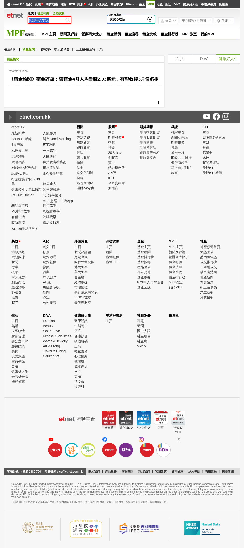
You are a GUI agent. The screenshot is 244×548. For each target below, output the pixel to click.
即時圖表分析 (150, 153)
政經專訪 (18, 162)
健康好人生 (190, 4)
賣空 (111, 163)
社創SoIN (144, 315)
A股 (90, 4)
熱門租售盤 (208, 257)
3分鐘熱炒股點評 (24, 168)
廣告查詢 (127, 471)
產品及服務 (51, 222)
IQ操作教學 (51, 211)
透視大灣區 (85, 183)
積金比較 (149, 34)
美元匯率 (81, 272)
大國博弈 (49, 156)
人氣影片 (49, 133)
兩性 (77, 371)
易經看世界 (19, 150)
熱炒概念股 (116, 168)
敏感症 (79, 361)
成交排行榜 (208, 262)
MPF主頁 (48, 34)
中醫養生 (81, 326)
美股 (80, 4)
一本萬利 (49, 150)
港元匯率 (81, 267)
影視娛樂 (18, 346)
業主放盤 (207, 292)
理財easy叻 (85, 188)
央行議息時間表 (86, 292)
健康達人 (49, 184)
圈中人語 (144, 331)
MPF (150, 4)
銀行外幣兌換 (84, 262)
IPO (111, 178)
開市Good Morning (57, 139)
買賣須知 (207, 282)
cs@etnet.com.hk (71, 471)
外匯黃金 (102, 4)
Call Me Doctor (22, 195)
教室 (174, 173)
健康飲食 (81, 336)
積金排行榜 (169, 34)
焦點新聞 (83, 142)
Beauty (48, 326)
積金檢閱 (28, 49)
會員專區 (18, 361)
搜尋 (80, 178)
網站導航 (194, 471)
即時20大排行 (181, 158)
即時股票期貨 (150, 137)
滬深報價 (49, 262)
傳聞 (80, 163)
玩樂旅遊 (18, 356)
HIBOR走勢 (83, 297)
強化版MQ (126, 427)
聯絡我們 (144, 471)
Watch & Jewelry (55, 341)
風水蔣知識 (51, 168)
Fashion (49, 321)
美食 (14, 351)
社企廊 (142, 341)
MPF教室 (189, 34)
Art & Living (51, 346)
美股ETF (209, 168)
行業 (111, 148)
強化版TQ (143, 427)
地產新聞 (207, 277)
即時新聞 (83, 148)
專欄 (14, 366)
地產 (159, 4)
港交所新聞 (85, 173)
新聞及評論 (69, 34)
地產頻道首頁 (210, 247)
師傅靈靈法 (51, 189)
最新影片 (18, 133)
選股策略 (18, 287)
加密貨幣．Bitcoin (124, 4)
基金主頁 (144, 247)
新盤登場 (207, 252)
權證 (63, 4)
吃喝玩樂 (49, 217)
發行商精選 (179, 163)
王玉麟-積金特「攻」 (90, 49)
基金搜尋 (144, 262)
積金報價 (114, 34)
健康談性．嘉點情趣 (26, 189)
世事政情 (18, 331)
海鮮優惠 (18, 381)
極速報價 (43, 13)
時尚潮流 (18, 222)
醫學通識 (81, 321)
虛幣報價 (112, 257)
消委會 (79, 381)
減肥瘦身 (81, 366)
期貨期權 (52, 4)
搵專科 (79, 386)
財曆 (161, 427)
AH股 (112, 173)
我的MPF (208, 34)
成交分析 (177, 153)
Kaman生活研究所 (25, 228)
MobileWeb (178, 429)
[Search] (46, 20)
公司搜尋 (49, 302)
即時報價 (116, 137)
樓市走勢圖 (208, 272)
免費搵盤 (207, 297)
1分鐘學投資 (52, 195)
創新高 (113, 158)
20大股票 (115, 153)
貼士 (80, 168)
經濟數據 (81, 282)
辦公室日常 (19, 341)
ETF (72, 4)
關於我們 (94, 471)
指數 (111, 142)
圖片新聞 (83, 158)
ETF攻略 (49, 144)
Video (141, 346)
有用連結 (211, 471)
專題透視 (83, 137)
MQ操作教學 (20, 211)
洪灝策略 (18, 156)
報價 (206, 148)
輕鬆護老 (81, 351)
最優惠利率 (82, 302)
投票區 (223, 4)
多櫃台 (113, 188)
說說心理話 (117, 19)
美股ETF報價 (212, 173)
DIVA (177, 4)
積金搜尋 (132, 34)
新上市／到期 (181, 168)
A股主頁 (49, 247)
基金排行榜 (145, 257)
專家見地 (144, 272)
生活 (168, 4)
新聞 (29, 4)
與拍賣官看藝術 (54, 162)
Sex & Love (51, 331)
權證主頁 (177, 132)
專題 (140, 321)
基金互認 (144, 287)
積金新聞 (10, 49)
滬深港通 (49, 257)
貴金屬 (79, 277)
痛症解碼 (81, 341)
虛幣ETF (112, 262)
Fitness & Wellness (57, 336)
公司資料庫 (116, 183)
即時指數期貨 (150, 132)
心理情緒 (81, 356)
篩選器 (208, 153)
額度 (46, 252)
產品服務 (111, 471)
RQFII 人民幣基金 (150, 282)
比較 (206, 158)
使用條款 (177, 471)
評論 (80, 153)
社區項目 (144, 336)
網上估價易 (208, 287)
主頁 (80, 132)
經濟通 (109, 427)
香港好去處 (208, 4)
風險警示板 (51, 287)
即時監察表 (148, 158)
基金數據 (144, 277)
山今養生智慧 (53, 173)
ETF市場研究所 (214, 137)
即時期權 (146, 142)
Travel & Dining (54, 351)
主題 (206, 142)
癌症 (77, 331)
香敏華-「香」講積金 (55, 49)
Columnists (51, 356)
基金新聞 (144, 252)
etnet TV (17, 4)
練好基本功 (19, 205)
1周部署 (17, 144)
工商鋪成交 (208, 267)
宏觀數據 (18, 257)
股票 (38, 4)
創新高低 (18, 282)
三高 (77, 346)
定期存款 (81, 257)
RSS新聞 (228, 471)
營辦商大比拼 (92, 34)
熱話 (14, 326)
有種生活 (18, 217)
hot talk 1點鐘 (21, 139)
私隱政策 (161, 471)
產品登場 (144, 267)
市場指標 (81, 287)
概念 (14, 272)
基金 (142, 4)
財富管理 (18, 336)
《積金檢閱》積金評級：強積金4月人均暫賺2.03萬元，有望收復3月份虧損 (84, 79)
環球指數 (18, 252)
